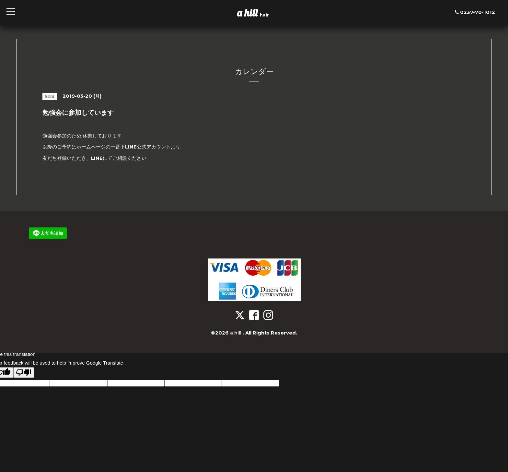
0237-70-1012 (477, 12)
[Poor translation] (23, 372)
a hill (248, 12)
